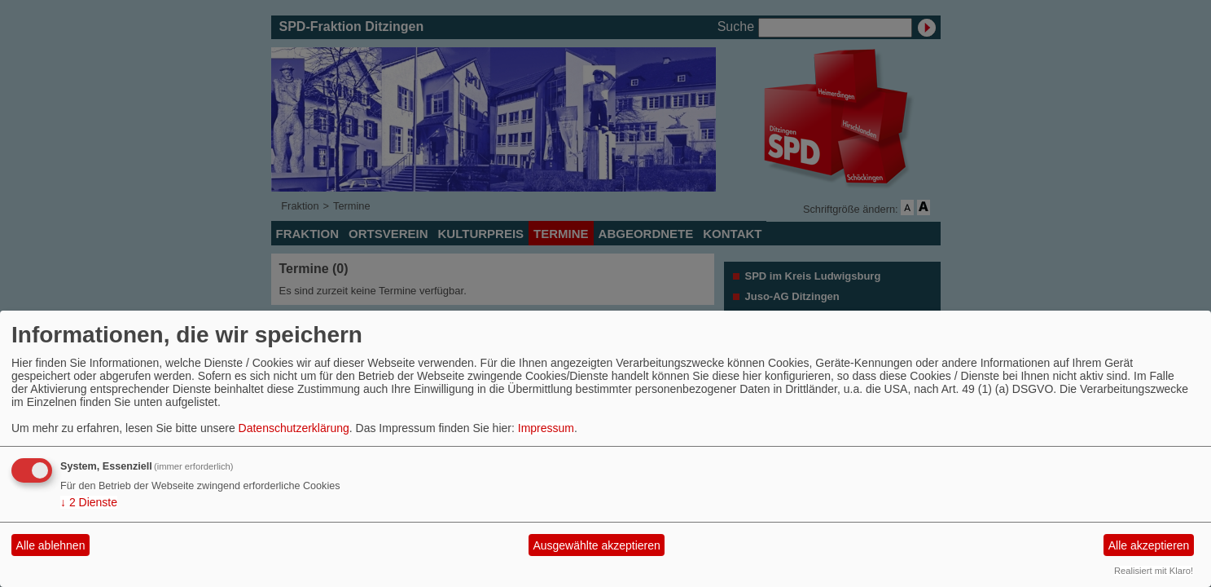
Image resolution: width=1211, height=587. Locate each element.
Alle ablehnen (51, 545)
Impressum (546, 428)
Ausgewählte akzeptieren (596, 545)
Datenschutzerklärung (294, 428)
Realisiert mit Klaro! (1153, 571)
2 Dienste (88, 502)
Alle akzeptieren (1149, 545)
